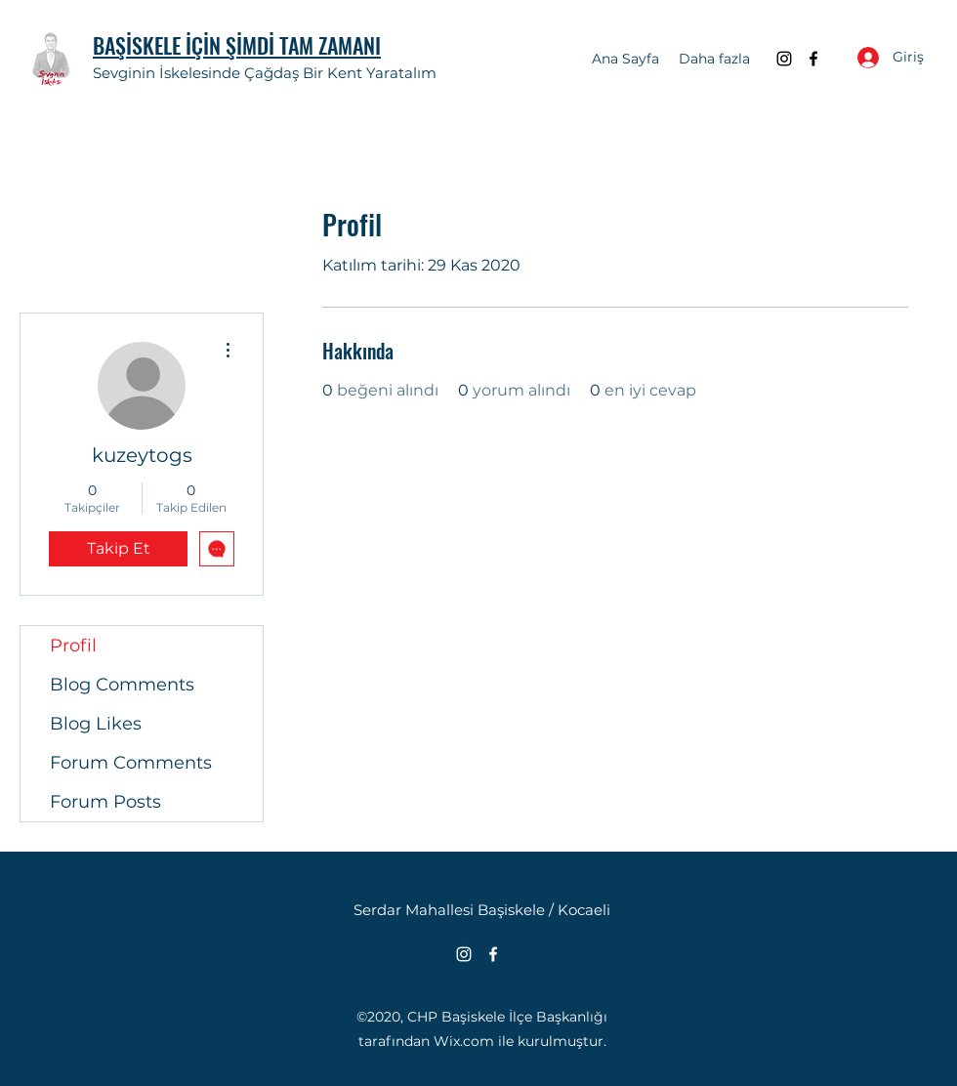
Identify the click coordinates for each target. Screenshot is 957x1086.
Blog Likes (96, 723)
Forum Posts (105, 802)
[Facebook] (813, 58)
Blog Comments (122, 684)
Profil (73, 645)
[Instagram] (784, 58)
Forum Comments (131, 762)
